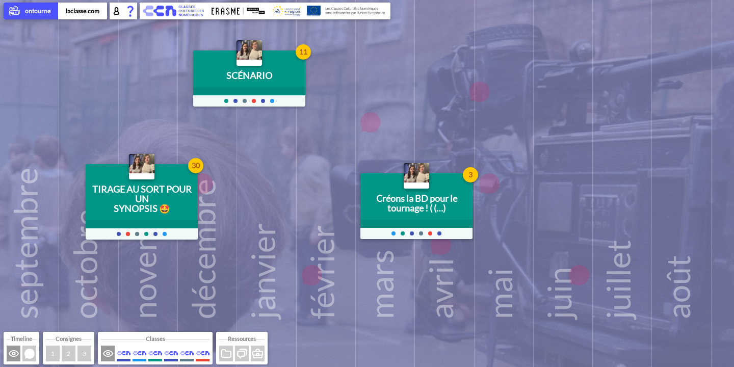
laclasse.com (82, 11)
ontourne (30, 12)
